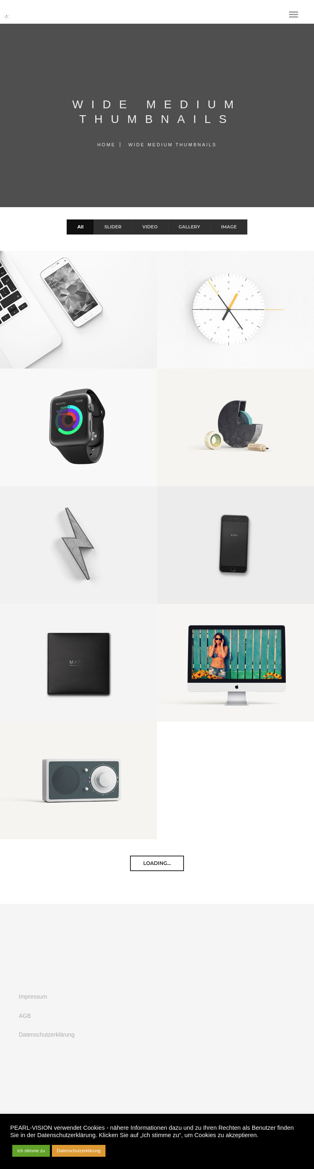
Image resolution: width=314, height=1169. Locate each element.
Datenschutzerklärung (46, 1034)
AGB (25, 1016)
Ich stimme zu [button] (31, 1150)
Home (106, 144)
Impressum (33, 996)
